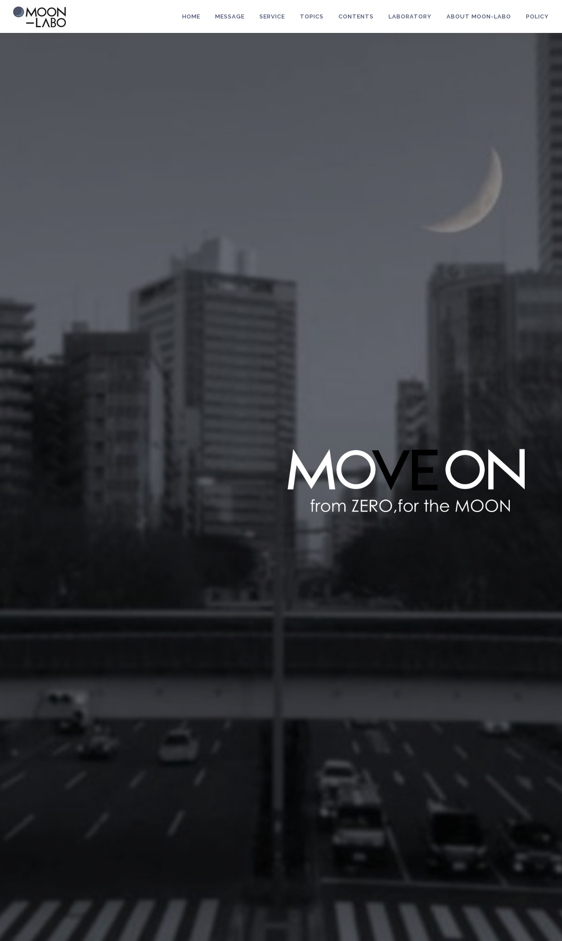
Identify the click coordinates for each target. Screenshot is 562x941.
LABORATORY (410, 16)
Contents (356, 16)
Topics (312, 16)
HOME (191, 16)
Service (272, 16)
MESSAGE (230, 16)
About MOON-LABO (479, 16)
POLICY (537, 16)
